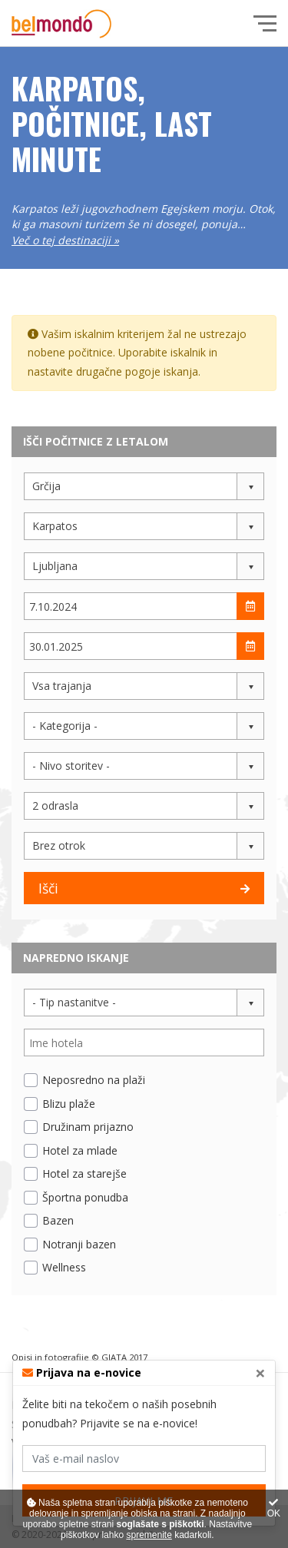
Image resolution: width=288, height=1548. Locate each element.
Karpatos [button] (55, 526)
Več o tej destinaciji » (65, 240)
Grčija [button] (46, 486)
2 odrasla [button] (55, 805)
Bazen (58, 1220)
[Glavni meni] (265, 23)
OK (273, 1508)
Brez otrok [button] (58, 845)
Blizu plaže (68, 1103)
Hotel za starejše (84, 1173)
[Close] (260, 1373)
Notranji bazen (79, 1244)
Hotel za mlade (80, 1150)
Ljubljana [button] (55, 566)
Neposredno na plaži (93, 1079)
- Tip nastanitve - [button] (74, 1002)
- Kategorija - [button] (65, 725)
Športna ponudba (85, 1197)
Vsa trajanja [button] (61, 685)
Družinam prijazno (88, 1126)
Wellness (64, 1267)
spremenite (148, 1535)
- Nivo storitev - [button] (71, 765)
